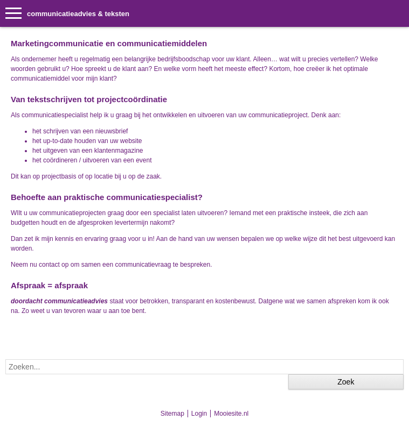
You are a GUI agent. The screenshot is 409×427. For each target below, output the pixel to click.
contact (49, 264)
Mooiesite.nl (231, 413)
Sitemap (172, 413)
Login (199, 413)
